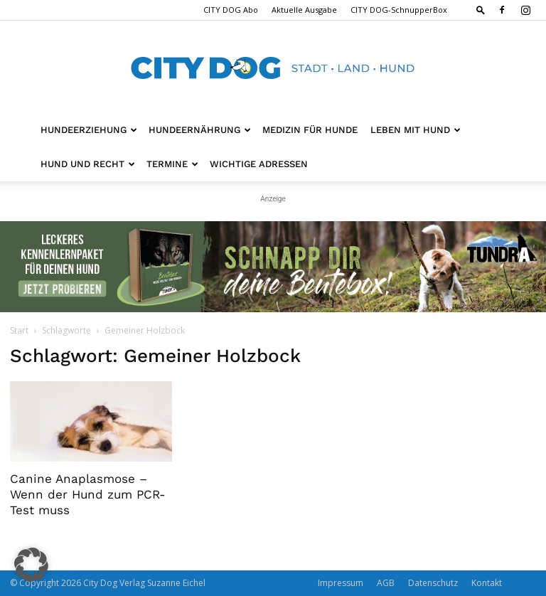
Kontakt (486, 583)
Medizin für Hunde (310, 129)
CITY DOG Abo (230, 9)
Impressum (340, 583)
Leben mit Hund (415, 129)
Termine (172, 164)
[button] (480, 9)
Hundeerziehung (89, 129)
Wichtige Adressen (259, 164)
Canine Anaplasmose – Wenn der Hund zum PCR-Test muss (88, 494)
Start (19, 330)
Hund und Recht (88, 164)
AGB (386, 583)
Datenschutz (433, 583)
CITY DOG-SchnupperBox (398, 9)
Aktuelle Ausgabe (304, 9)
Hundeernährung (200, 129)
